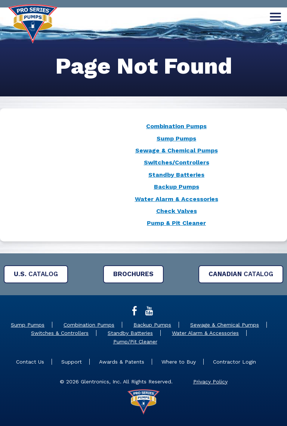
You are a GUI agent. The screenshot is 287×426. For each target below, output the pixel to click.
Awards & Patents (121, 362)
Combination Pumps (176, 126)
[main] (143, 150)
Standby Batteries (176, 174)
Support (71, 362)
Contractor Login (234, 362)
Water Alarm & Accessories (176, 199)
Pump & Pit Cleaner (176, 222)
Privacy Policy (210, 382)
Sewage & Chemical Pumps (176, 150)
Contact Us (30, 362)
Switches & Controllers (60, 333)
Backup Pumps (176, 186)
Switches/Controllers (176, 162)
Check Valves (176, 210)
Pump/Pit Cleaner (135, 342)
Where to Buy (178, 362)
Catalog (36, 274)
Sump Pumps (176, 138)
